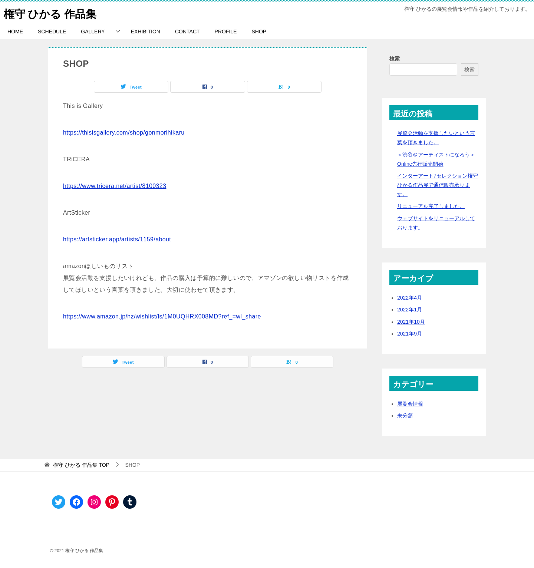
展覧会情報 (410, 404)
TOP (81, 465)
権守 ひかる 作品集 (51, 12)
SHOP (258, 31)
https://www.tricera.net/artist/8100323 (114, 186)
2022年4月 (409, 298)
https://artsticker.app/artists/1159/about (117, 239)
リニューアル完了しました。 (431, 206)
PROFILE (226, 31)
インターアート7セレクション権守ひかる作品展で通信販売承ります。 (437, 185)
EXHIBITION (145, 31)
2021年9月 (409, 334)
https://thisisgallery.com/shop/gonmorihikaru (124, 132)
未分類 (405, 416)
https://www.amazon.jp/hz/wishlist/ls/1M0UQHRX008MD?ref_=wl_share (162, 316)
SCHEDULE (52, 31)
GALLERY (93, 31)
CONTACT (187, 31)
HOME (15, 31)
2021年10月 (411, 322)
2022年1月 (409, 310)
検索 (394, 59)
